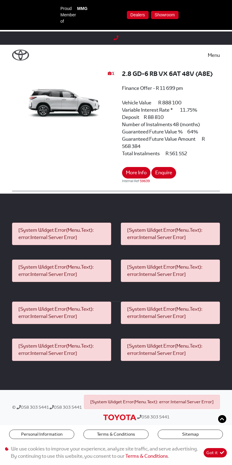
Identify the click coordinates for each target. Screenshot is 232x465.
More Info (136, 172)
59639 (145, 181)
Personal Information (42, 434)
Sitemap (190, 434)
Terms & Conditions (116, 434)
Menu (214, 55)
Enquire (163, 172)
